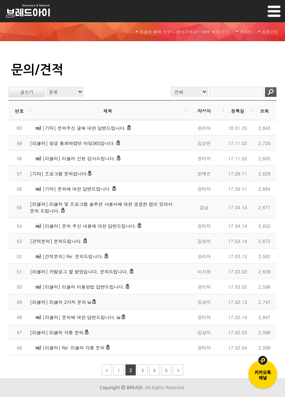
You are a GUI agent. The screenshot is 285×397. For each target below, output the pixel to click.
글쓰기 (26, 92)
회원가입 (270, 32)
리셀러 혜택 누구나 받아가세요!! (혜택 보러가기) (185, 32)
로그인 (246, 32)
